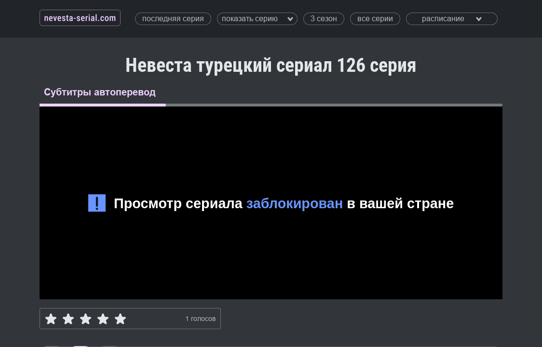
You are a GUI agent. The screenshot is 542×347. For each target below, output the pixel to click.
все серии (375, 18)
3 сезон (324, 18)
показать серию (257, 18)
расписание (452, 18)
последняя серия (173, 18)
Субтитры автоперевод (100, 92)
